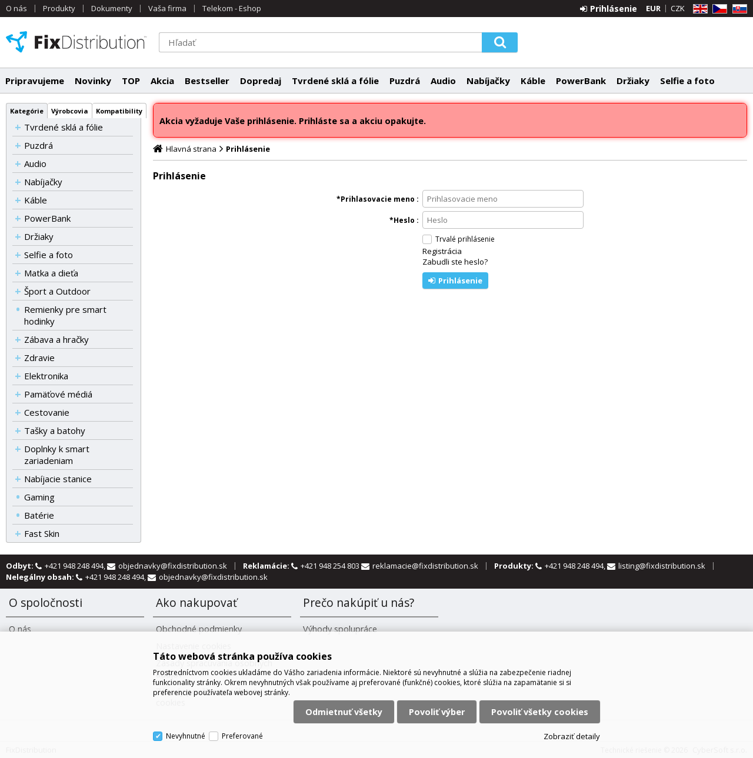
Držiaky (633, 80)
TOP (131, 80)
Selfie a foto (687, 80)
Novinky (93, 80)
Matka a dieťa (51, 273)
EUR (653, 8)
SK (737, 9)
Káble (533, 80)
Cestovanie (46, 412)
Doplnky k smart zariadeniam (56, 454)
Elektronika (46, 376)
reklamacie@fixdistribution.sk (425, 565)
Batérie (39, 515)
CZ (717, 9)
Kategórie (27, 110)
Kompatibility (119, 110)
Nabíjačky (488, 80)
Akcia (162, 80)
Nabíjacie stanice (58, 479)
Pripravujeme (34, 80)
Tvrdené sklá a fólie (335, 80)
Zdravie (39, 357)
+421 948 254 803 (331, 565)
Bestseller (207, 80)
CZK (678, 8)
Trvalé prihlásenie (465, 239)
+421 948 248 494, (76, 565)
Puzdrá (404, 80)
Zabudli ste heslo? (455, 261)
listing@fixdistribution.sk (661, 565)
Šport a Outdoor (57, 291)
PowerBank (581, 80)
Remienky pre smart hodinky (65, 315)
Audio (443, 80)
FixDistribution (76, 42)
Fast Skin (41, 533)
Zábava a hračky (56, 339)
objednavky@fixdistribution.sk (172, 565)
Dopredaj (260, 80)
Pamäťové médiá (58, 394)
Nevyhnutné (185, 736)
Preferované (242, 736)
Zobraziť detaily (572, 736)
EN (698, 9)
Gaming (39, 497)
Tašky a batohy (54, 430)
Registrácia (442, 251)
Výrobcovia (69, 110)
